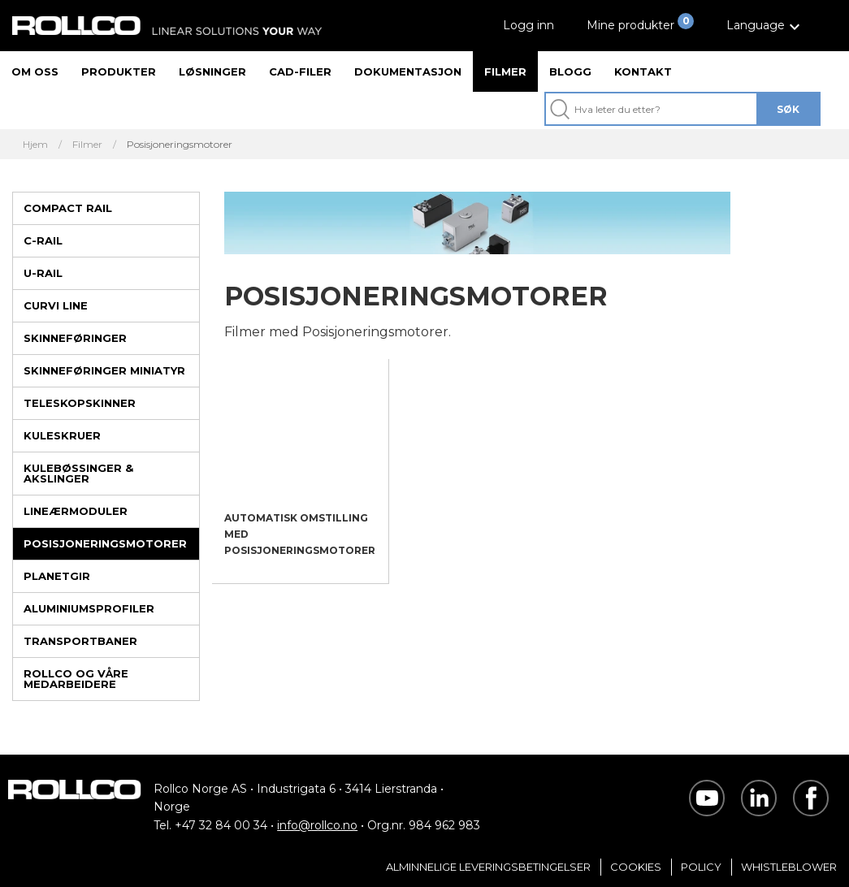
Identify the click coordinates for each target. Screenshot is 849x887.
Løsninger (212, 71)
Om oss (34, 71)
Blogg (570, 71)
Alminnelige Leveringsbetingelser (488, 866)
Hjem (35, 144)
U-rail (43, 272)
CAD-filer (300, 71)
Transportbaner (80, 640)
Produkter (118, 71)
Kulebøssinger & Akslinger (78, 473)
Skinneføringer (75, 337)
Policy (701, 866)
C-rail (43, 240)
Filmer (505, 71)
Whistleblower (789, 866)
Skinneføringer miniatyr (104, 370)
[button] (765, 25)
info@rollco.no (317, 825)
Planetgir (57, 575)
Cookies (635, 866)
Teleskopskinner (80, 402)
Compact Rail (68, 207)
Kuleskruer (62, 435)
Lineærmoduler (76, 510)
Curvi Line (56, 305)
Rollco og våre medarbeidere (76, 678)
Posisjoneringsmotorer (105, 543)
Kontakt (643, 71)
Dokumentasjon (407, 71)
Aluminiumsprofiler (89, 608)
